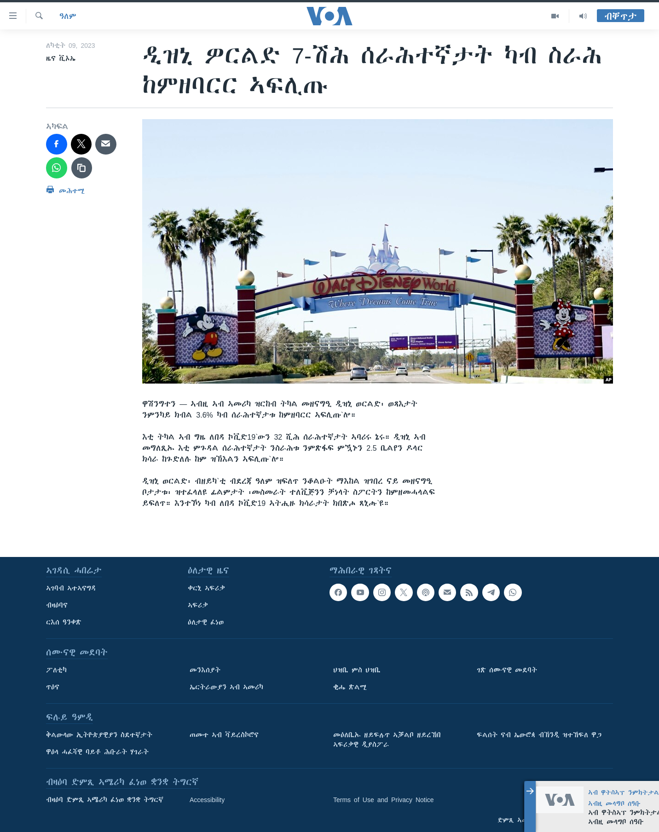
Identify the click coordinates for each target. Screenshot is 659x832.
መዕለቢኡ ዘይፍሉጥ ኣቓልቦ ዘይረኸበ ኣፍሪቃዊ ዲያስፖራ (387, 740)
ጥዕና (52, 687)
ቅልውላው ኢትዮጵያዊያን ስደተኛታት (99, 735)
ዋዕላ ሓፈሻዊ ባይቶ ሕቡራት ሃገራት (97, 752)
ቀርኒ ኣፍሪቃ (206, 588)
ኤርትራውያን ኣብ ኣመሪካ (226, 687)
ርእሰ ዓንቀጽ (63, 622)
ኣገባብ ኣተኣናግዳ (71, 588)
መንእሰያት (205, 670)
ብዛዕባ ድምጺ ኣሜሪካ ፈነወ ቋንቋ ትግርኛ (104, 800)
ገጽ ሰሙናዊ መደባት (507, 670)
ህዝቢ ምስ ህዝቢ (357, 670)
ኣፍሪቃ (198, 605)
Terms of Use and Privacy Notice (383, 800)
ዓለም (67, 16)
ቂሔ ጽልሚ (350, 687)
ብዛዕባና (57, 605)
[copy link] (81, 167)
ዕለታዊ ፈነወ (206, 622)
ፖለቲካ (56, 670)
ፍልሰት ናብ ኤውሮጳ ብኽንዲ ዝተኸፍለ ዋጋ (539, 735)
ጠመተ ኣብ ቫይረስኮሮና (224, 735)
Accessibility (207, 800)
